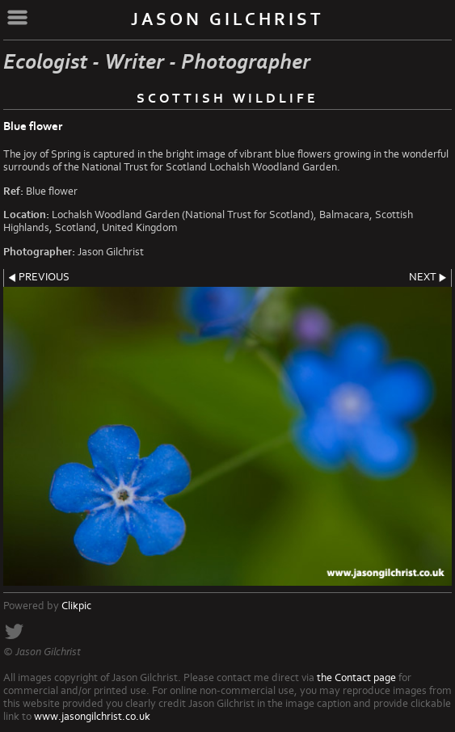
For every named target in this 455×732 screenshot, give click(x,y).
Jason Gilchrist (227, 20)
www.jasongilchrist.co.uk (92, 716)
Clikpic (76, 605)
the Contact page (356, 677)
